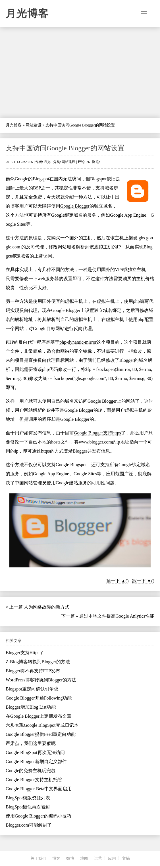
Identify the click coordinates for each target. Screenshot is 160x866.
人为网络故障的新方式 (46, 607)
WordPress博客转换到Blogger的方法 (41, 679)
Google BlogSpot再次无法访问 (35, 752)
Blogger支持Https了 (25, 652)
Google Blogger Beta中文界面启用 (39, 788)
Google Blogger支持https (97, 432)
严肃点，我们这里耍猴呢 (31, 743)
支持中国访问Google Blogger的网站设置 (65, 148)
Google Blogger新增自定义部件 (36, 761)
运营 (98, 858)
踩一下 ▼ (141, 580)
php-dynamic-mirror (78, 342)
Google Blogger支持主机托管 (34, 779)
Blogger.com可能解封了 (29, 825)
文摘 (126, 858)
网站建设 (33, 125)
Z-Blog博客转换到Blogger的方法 (38, 661)
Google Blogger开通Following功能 (39, 698)
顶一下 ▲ (116, 580)
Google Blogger (75, 206)
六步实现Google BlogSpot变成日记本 (42, 725)
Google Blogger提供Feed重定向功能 (41, 734)
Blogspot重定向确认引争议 (32, 689)
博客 (56, 858)
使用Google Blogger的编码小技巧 (38, 816)
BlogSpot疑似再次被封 (28, 806)
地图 (84, 858)
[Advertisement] (80, 72)
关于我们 (38, 858)
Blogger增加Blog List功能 (31, 707)
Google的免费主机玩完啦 (30, 770)
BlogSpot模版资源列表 (28, 797)
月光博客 (27, 13)
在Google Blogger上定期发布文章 (38, 716)
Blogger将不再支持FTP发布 (33, 670)
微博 (70, 858)
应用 (112, 858)
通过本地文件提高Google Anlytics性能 (116, 616)
